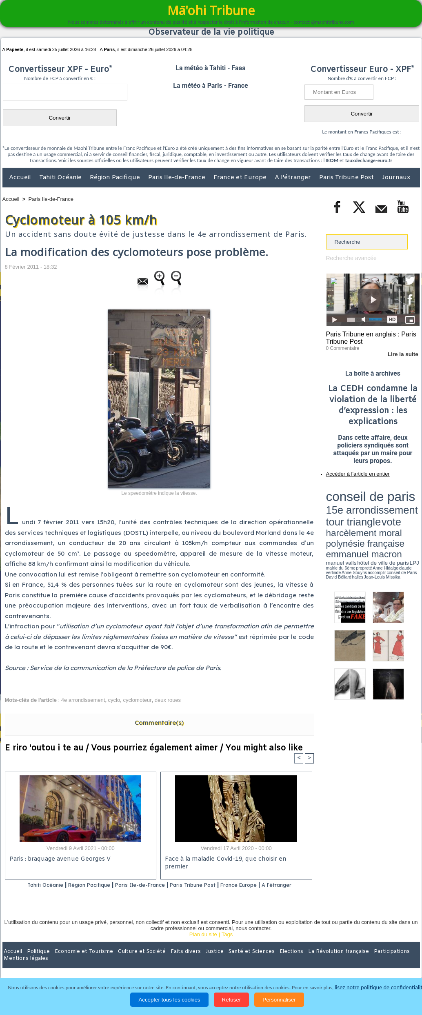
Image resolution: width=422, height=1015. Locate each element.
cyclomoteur (137, 700)
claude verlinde (383, 515)
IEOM (332, 160)
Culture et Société (130, 962)
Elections (265, 962)
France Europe (269, 885)
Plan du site (203, 945)
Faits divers (169, 962)
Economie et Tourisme (77, 962)
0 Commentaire (341, 346)
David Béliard (351, 518)
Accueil (21, 178)
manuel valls (379, 511)
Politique (35, 962)
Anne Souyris (399, 515)
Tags (227, 945)
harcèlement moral (347, 504)
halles (362, 518)
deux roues (168, 700)
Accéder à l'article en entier (353, 471)
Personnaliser (279, 1000)
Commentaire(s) (159, 722)
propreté (353, 515)
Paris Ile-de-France (177, 178)
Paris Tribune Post (347, 178)
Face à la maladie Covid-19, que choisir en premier (235, 860)
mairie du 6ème (340, 515)
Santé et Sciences (228, 962)
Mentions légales (397, 962)
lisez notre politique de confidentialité (380, 987)
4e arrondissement (83, 700)
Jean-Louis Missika (376, 518)
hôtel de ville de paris (403, 511)
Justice (195, 962)
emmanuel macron (347, 511)
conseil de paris (351, 490)
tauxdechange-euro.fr (368, 160)
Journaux (396, 178)
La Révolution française (308, 962)
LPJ (328, 515)
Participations (357, 962)
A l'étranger (294, 178)
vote (405, 498)
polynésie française (392, 504)
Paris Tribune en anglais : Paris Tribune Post (368, 337)
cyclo (114, 700)
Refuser (231, 1000)
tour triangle (383, 498)
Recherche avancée (349, 258)
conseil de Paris (334, 518)
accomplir (412, 515)
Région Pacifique (116, 178)
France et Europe (240, 178)
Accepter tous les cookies (169, 1000)
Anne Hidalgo (366, 515)
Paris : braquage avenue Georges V (58, 860)
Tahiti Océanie (61, 178)
